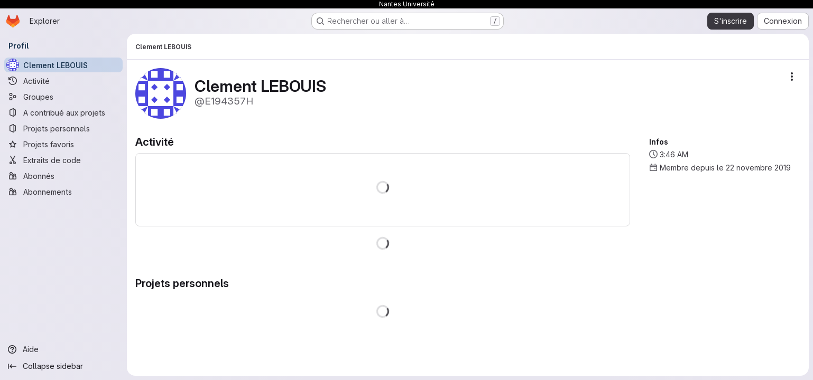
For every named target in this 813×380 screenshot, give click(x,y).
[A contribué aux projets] (63, 112)
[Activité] (63, 80)
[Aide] (63, 349)
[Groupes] (63, 96)
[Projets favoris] (63, 144)
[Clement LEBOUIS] (63, 65)
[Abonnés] (63, 175)
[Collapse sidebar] (63, 366)
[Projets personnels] (63, 128)
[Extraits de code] (63, 160)
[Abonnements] (63, 191)
